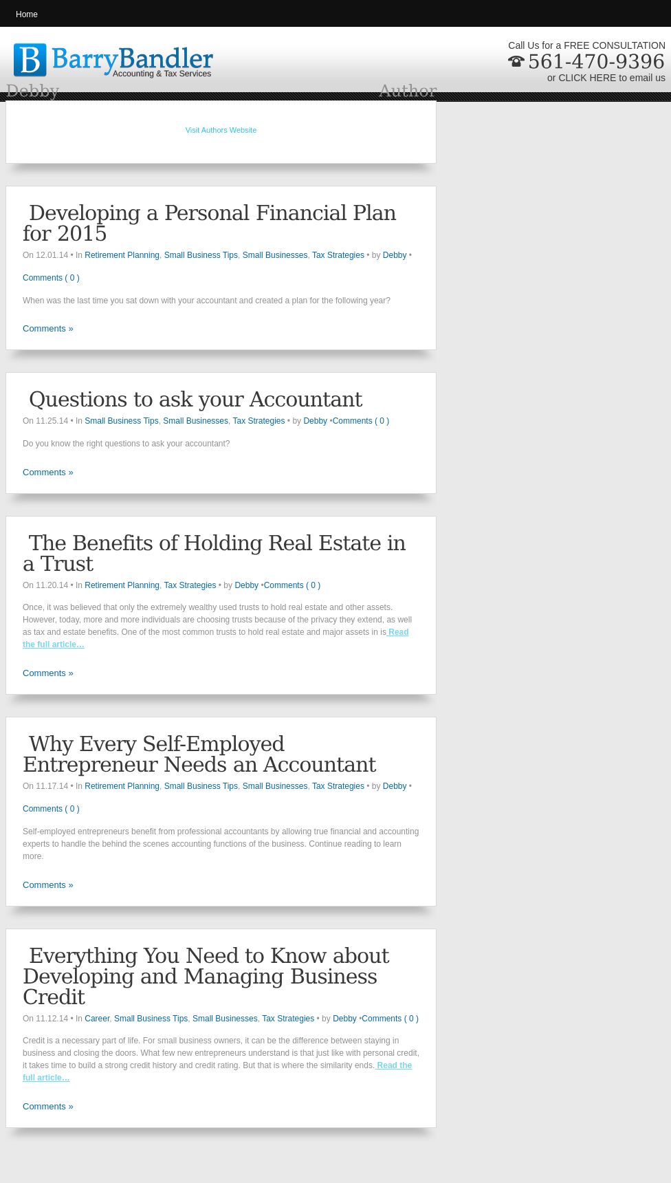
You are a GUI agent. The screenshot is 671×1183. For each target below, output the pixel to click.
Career (97, 1018)
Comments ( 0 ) (51, 278)
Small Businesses (275, 255)
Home (27, 14)
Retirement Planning (122, 255)
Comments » (48, 328)
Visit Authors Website (221, 130)
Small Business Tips (201, 255)
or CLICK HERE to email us (606, 77)
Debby (395, 255)
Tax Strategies (338, 255)
